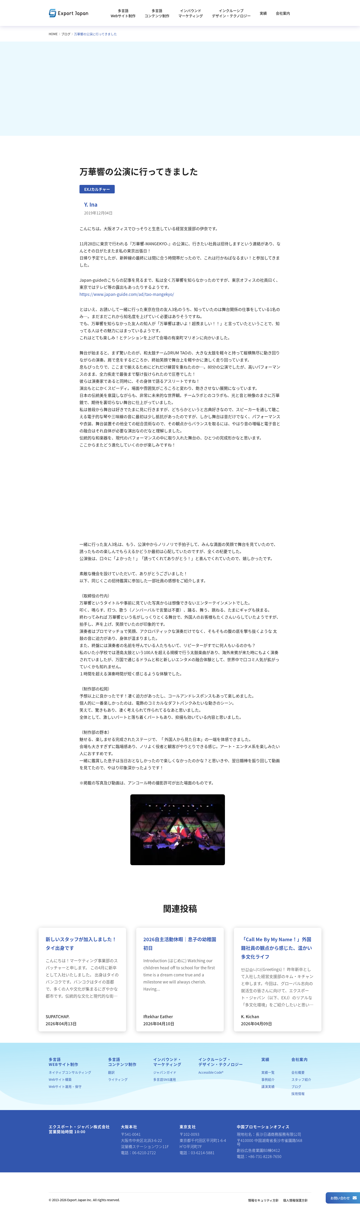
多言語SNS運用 (164, 1079)
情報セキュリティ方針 (263, 1200)
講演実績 (268, 1086)
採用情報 (298, 1093)
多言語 (64, 1062)
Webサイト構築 (60, 1079)
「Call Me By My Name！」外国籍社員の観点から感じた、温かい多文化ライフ (276, 948)
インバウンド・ (167, 1062)
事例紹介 (268, 1079)
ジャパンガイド (164, 1072)
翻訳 (111, 1072)
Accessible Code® (210, 1072)
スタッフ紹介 (301, 1079)
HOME (53, 34)
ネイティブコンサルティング (70, 1072)
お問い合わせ (343, 1198)
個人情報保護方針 (295, 1200)
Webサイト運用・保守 (65, 1086)
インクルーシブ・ (220, 1062)
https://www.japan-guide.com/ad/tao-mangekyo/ (126, 294)
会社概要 (298, 1072)
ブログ (65, 34)
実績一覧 (268, 1072)
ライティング (118, 1079)
